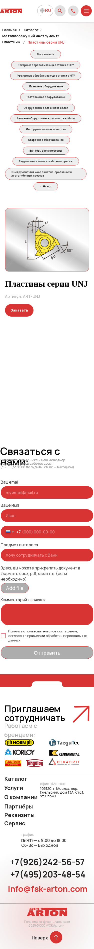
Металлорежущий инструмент (30, 35)
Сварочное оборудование (46, 140)
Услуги (13, 788)
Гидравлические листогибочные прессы (45, 161)
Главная (9, 29)
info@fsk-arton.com (47, 888)
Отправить (47, 652)
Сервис (14, 823)
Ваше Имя (10, 505)
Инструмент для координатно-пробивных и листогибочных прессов (42, 174)
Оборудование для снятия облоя (46, 108)
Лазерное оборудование (46, 86)
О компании (21, 797)
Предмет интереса (19, 545)
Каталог (31, 29)
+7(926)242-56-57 (47, 862)
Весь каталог (45, 54)
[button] (19, 310)
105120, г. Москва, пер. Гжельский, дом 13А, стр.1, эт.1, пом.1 (62, 792)
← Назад (46, 186)
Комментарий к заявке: (23, 599)
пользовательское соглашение (51, 631)
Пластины (11, 42)
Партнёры (18, 806)
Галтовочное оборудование (46, 97)
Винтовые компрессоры (46, 150)
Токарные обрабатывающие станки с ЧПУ (46, 65)
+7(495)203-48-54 (48, 874)
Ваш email (9, 482)
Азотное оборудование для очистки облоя (46, 118)
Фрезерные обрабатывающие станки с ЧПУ (46, 75)
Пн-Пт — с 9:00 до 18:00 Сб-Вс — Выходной (43, 843)
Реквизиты (19, 815)
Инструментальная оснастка (46, 129)
